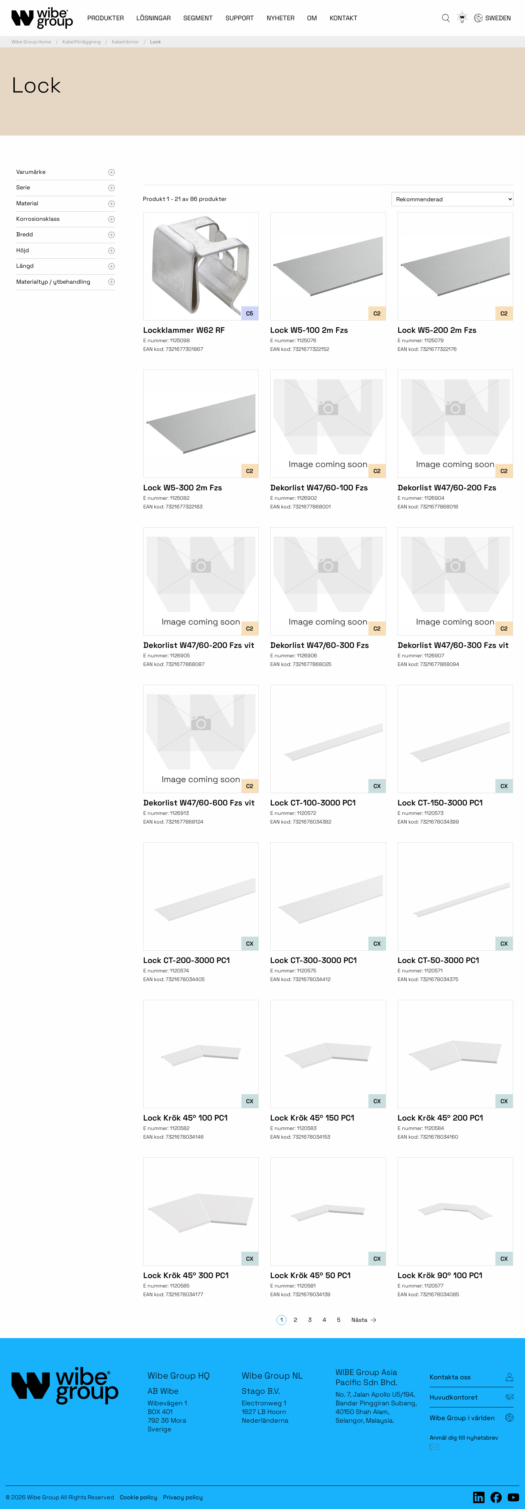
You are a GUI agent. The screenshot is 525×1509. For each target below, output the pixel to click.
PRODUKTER (105, 18)
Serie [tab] (23, 187)
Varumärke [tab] (30, 172)
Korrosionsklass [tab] (38, 219)
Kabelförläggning (81, 41)
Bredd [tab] (24, 234)
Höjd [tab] (22, 250)
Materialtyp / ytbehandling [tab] (53, 281)
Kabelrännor (125, 41)
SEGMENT (198, 18)
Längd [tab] (25, 266)
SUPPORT (240, 18)
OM (312, 18)
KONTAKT (344, 18)
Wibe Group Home (31, 41)
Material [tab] (27, 203)
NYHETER (280, 18)
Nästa (359, 1320)
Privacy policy (183, 1497)
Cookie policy (138, 1497)
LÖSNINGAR (153, 18)
